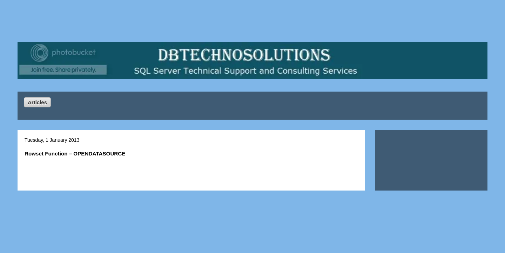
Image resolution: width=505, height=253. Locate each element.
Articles (37, 102)
